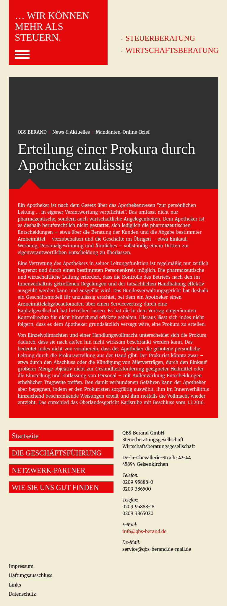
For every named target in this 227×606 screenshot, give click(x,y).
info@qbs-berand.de (144, 531)
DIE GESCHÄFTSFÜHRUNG (56, 453)
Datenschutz (22, 594)
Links (15, 585)
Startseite (25, 436)
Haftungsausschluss (30, 575)
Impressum (21, 566)
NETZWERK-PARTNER (48, 470)
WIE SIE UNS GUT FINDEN (55, 487)
